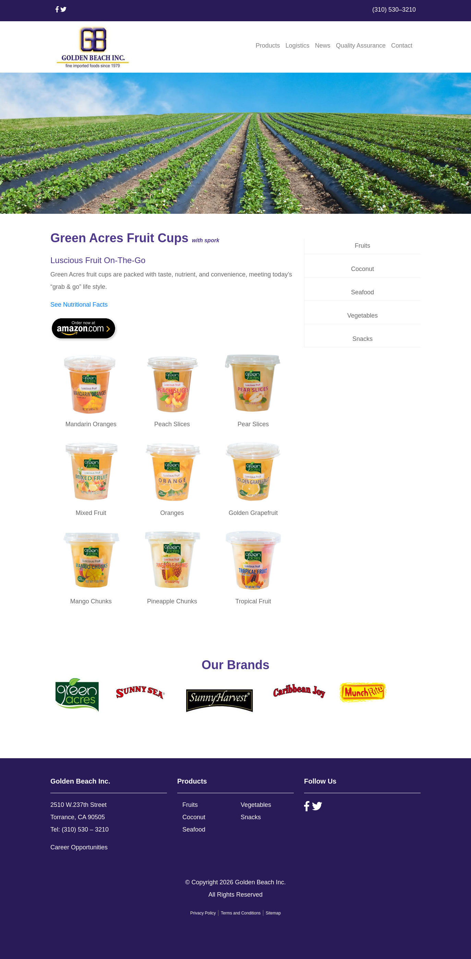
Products (268, 45)
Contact (401, 45)
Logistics (298, 45)
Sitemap (273, 913)
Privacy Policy (203, 913)
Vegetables (362, 315)
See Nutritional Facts (79, 304)
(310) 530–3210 (394, 9)
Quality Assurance (361, 45)
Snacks (362, 338)
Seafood (362, 292)
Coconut (362, 269)
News (322, 45)
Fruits (362, 245)
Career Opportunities (79, 847)
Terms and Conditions (241, 913)
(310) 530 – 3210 (85, 829)
